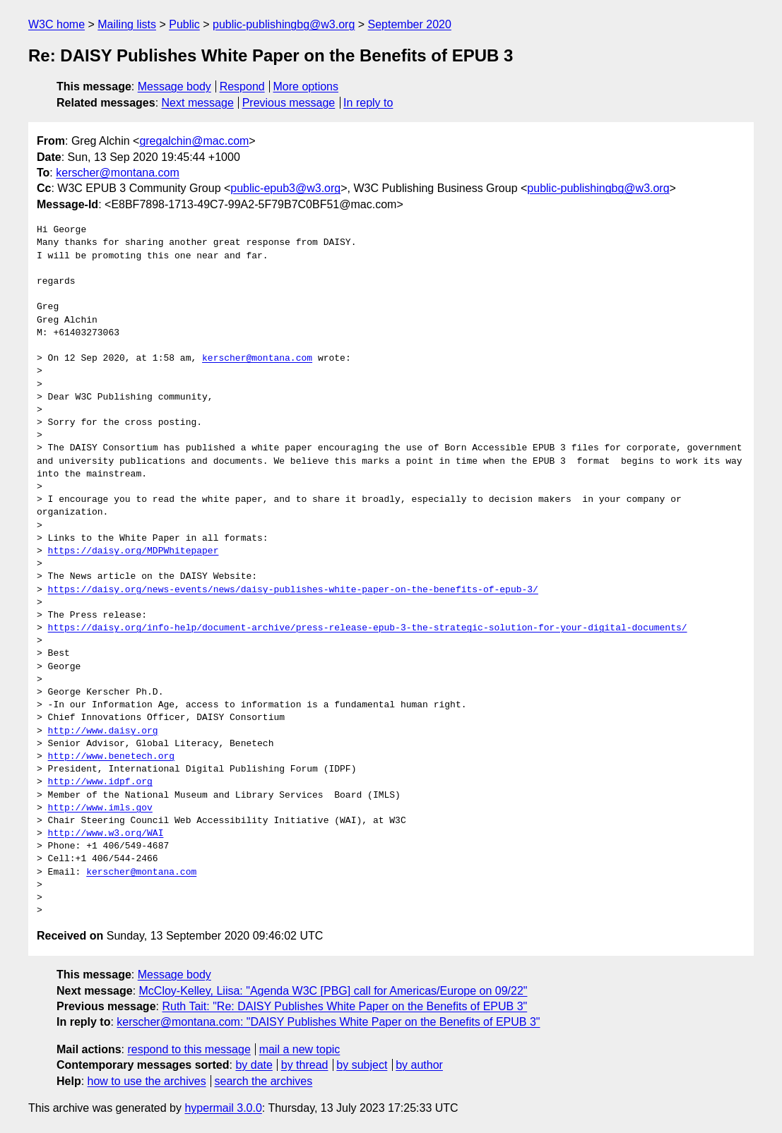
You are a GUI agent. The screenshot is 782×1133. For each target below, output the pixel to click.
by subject (361, 1065)
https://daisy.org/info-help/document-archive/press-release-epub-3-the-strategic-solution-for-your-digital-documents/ (367, 628)
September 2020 (409, 24)
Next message (198, 103)
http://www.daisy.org (103, 731)
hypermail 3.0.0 (222, 1108)
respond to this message (188, 1049)
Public (184, 24)
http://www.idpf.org (100, 782)
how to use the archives (147, 1081)
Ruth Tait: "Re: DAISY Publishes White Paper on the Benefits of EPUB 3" (344, 1006)
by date (253, 1065)
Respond (242, 86)
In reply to (368, 103)
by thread (304, 1065)
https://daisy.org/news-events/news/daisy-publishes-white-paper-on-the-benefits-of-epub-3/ (293, 590)
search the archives (264, 1081)
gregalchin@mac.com (194, 141)
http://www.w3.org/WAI (106, 833)
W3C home (56, 24)
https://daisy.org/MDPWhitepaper (133, 551)
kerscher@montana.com (117, 173)
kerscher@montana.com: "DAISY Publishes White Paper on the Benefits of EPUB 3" (328, 1022)
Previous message (289, 103)
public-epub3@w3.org (285, 188)
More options (306, 86)
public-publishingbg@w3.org (284, 24)
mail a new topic (299, 1049)
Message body (174, 86)
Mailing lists (126, 24)
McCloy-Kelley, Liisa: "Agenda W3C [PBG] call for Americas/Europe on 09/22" (333, 991)
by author (419, 1065)
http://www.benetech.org (111, 756)
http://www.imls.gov (100, 808)
